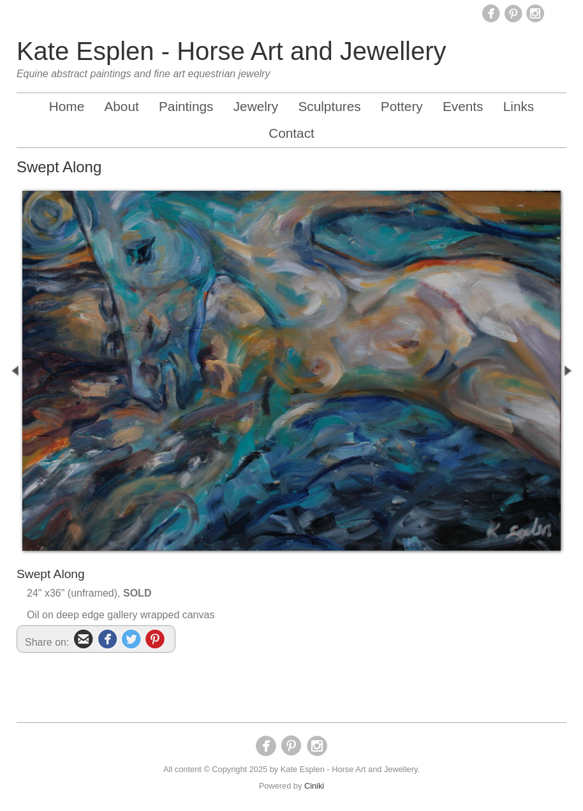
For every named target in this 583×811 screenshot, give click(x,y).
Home (66, 106)
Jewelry (256, 106)
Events (463, 106)
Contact (291, 133)
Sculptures (329, 106)
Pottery (402, 106)
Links (519, 106)
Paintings (186, 106)
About (121, 106)
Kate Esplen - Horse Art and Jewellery (231, 51)
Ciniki (314, 786)
